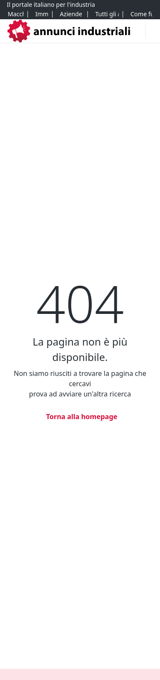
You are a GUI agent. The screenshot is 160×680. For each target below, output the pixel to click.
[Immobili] (42, 14)
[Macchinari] (15, 14)
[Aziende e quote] (71, 14)
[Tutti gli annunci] (106, 14)
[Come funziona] (141, 14)
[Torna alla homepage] (80, 416)
